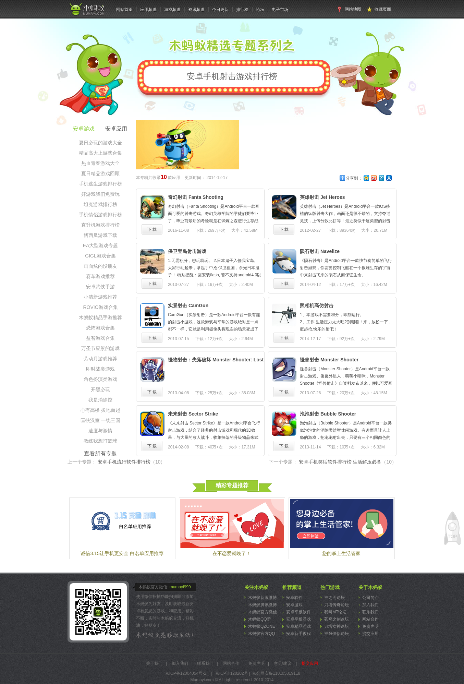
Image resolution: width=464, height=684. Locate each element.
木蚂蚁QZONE (261, 626)
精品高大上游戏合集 (100, 153)
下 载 (152, 229)
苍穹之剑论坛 (336, 619)
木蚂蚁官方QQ (261, 633)
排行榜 (242, 9)
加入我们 (370, 604)
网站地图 (353, 9)
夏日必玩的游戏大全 (100, 142)
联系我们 (370, 612)
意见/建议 (282, 663)
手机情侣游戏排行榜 (100, 214)
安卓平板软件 (298, 612)
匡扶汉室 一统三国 (100, 420)
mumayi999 (180, 587)
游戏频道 (172, 9)
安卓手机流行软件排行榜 (132, 462)
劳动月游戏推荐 (100, 358)
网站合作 (370, 619)
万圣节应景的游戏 (100, 348)
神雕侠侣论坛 (336, 633)
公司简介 (370, 597)
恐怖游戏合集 (100, 328)
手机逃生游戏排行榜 (100, 184)
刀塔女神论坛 (336, 626)
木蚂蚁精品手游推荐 (100, 317)
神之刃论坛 (334, 597)
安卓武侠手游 (100, 286)
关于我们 (154, 663)
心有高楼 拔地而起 (100, 410)
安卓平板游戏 (298, 619)
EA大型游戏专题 (100, 245)
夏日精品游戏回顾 (100, 173)
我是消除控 (100, 400)
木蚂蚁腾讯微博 (262, 604)
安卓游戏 (294, 604)
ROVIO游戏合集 (100, 307)
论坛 (260, 9)
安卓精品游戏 (298, 626)
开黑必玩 (100, 389)
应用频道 (148, 9)
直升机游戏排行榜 (100, 225)
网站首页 (124, 9)
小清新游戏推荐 (100, 297)
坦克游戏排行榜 (100, 204)
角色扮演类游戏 (100, 379)
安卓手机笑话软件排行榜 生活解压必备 (347, 462)
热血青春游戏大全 (100, 163)
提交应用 (370, 633)
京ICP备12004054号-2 (185, 673)
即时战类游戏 (100, 369)
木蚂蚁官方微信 (262, 612)
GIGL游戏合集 (100, 256)
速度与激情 (100, 430)
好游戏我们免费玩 (100, 194)
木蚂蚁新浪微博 (262, 597)
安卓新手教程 (298, 633)
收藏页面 (383, 9)
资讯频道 (196, 9)
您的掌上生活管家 (341, 553)
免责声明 (370, 626)
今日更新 (220, 9)
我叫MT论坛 (335, 612)
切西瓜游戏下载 (100, 235)
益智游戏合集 (100, 338)
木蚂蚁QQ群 (259, 619)
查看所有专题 (100, 453)
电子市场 (280, 9)
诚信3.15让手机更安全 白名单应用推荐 (122, 553)
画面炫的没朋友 (100, 266)
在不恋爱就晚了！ (231, 553)
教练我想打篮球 (100, 441)
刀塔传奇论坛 (336, 604)
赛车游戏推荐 (100, 276)
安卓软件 (294, 597)
